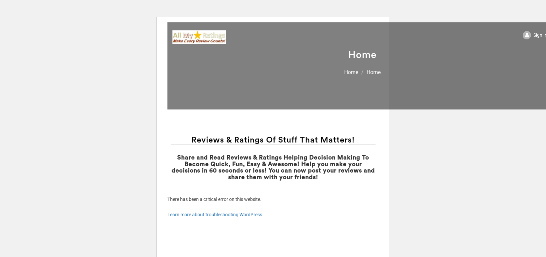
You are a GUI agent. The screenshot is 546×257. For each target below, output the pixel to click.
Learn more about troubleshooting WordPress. (215, 214)
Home (351, 72)
